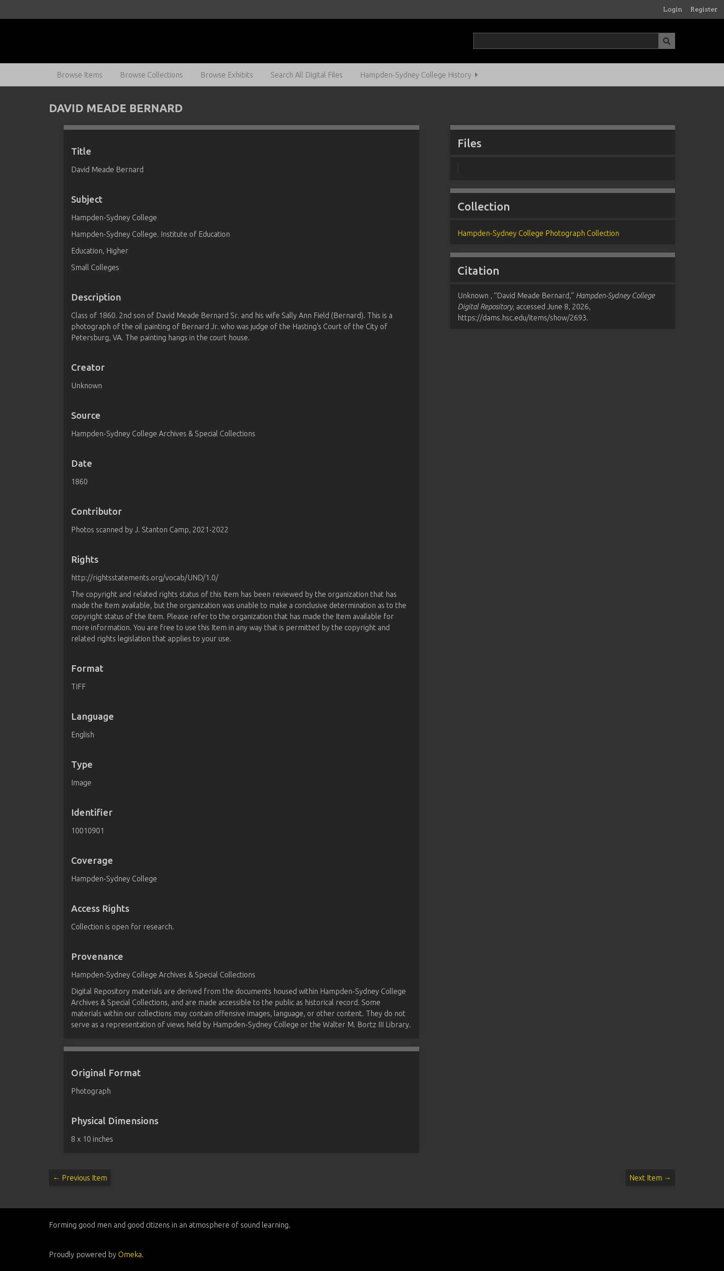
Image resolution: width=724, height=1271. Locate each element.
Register (704, 9)
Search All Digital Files (307, 75)
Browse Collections (151, 75)
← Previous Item (80, 1178)
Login (672, 9)
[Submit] (666, 41)
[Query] (574, 41)
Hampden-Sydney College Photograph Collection (538, 233)
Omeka (130, 1254)
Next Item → (650, 1178)
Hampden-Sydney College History (415, 75)
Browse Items (80, 75)
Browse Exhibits (226, 75)
